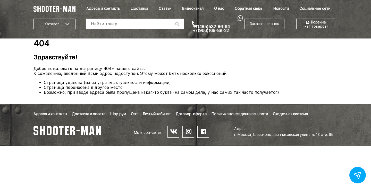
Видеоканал (193, 8)
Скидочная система (290, 114)
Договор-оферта (191, 114)
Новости (281, 8)
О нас (219, 8)
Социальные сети (314, 8)
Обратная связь (249, 8)
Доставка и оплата (88, 114)
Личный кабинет (157, 114)
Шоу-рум (118, 114)
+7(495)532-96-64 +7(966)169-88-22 (211, 28)
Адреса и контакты (103, 8)
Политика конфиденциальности (240, 114)
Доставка (139, 8)
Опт (134, 114)
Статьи (165, 8)
